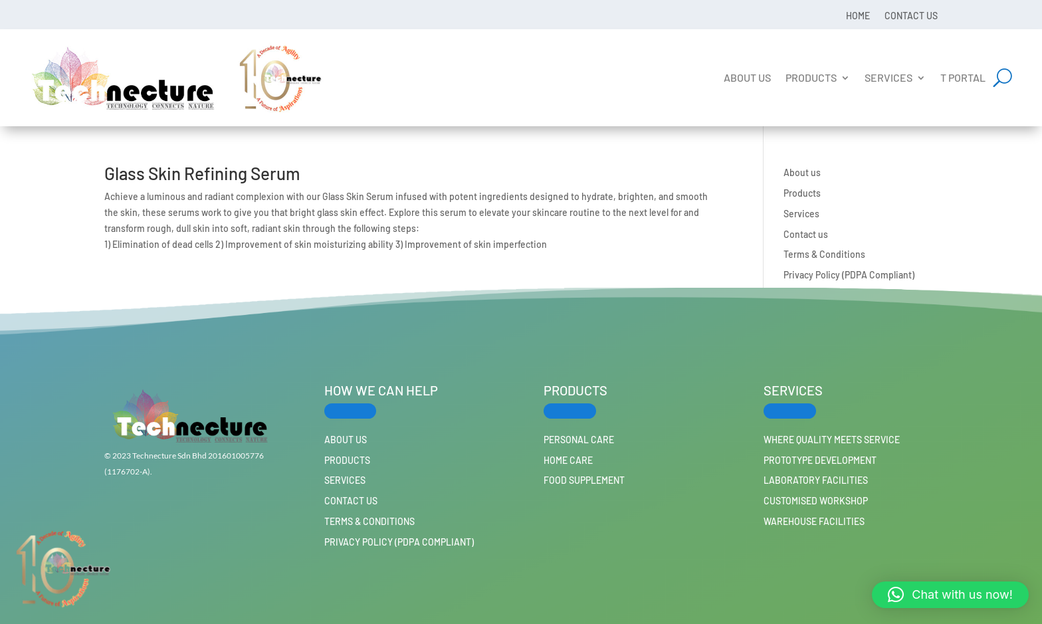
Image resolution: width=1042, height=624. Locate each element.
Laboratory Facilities (816, 480)
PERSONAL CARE (579, 439)
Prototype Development (820, 460)
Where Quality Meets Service (832, 439)
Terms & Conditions (824, 254)
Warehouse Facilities (814, 521)
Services (888, 77)
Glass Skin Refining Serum (202, 173)
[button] (950, 594)
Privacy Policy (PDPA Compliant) (848, 274)
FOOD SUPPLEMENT (584, 480)
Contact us (911, 15)
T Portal (963, 77)
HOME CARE (568, 460)
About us (747, 77)
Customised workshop (816, 500)
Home (858, 15)
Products (811, 77)
